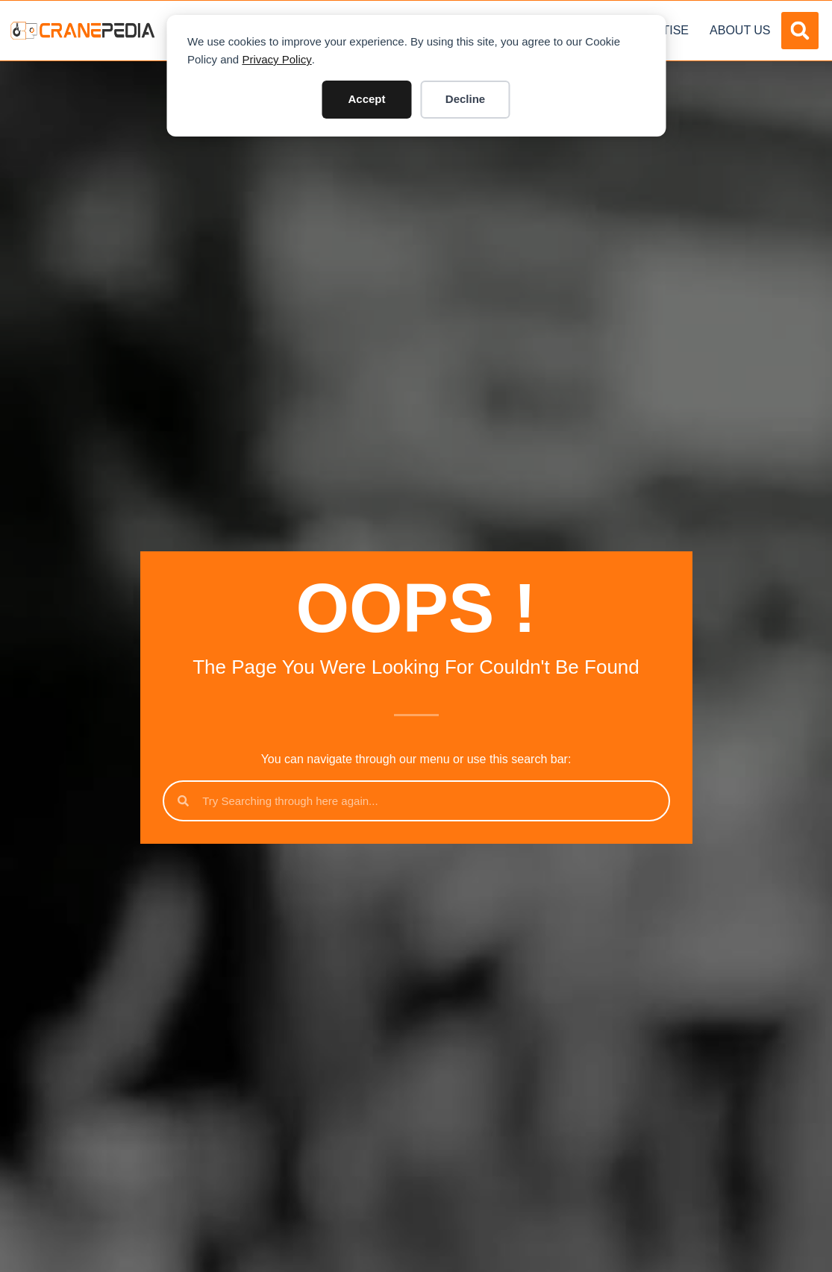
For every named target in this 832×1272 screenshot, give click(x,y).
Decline (465, 99)
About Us (740, 30)
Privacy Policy (276, 59)
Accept (366, 99)
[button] (800, 30)
